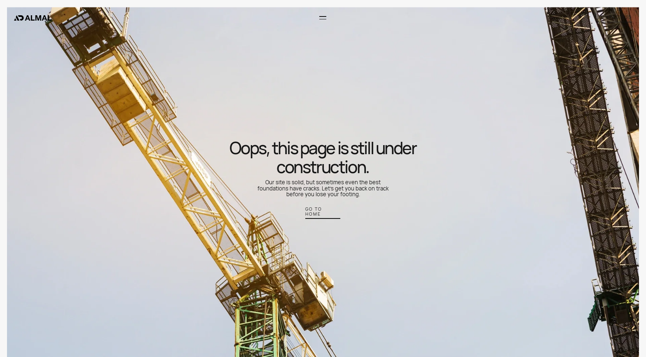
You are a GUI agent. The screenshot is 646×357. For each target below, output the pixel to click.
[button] (322, 18)
